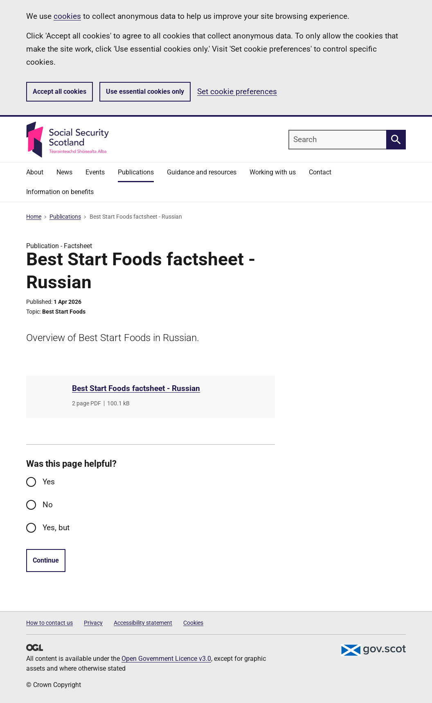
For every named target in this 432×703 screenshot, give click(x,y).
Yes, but (56, 527)
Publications (65, 216)
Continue (46, 560)
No (48, 504)
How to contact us (49, 622)
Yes (49, 481)
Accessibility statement (143, 622)
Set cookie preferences (237, 91)
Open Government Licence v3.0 (166, 658)
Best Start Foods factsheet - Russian (136, 388)
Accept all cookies (59, 91)
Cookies (193, 622)
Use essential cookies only (145, 91)
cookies (67, 16)
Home (33, 216)
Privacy (93, 622)
